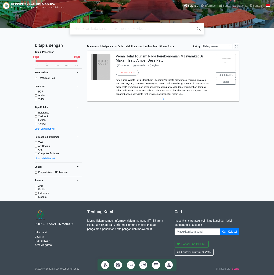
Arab (40, 185)
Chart (41, 149)
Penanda (140, 65)
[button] (163, 98)
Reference (43, 112)
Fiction (42, 120)
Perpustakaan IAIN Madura (52, 172)
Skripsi (42, 123)
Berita (224, 5)
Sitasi (226, 81)
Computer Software (48, 153)
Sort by (196, 46)
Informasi (208, 5)
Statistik (240, 5)
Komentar (123, 65)
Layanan (40, 236)
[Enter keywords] (197, 231)
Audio (41, 95)
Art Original (44, 146)
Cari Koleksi (229, 231)
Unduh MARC (226, 75)
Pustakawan (42, 240)
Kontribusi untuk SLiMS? (194, 252)
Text (40, 142)
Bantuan (256, 5)
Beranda (191, 5)
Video (41, 99)
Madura (42, 196)
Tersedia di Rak (46, 78)
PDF (40, 91)
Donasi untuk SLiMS (191, 244)
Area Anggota (43, 245)
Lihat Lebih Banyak (45, 128)
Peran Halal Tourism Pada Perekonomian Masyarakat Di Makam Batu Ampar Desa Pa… (159, 58)
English (42, 189)
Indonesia (43, 193)
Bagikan (153, 65)
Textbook (43, 116)
